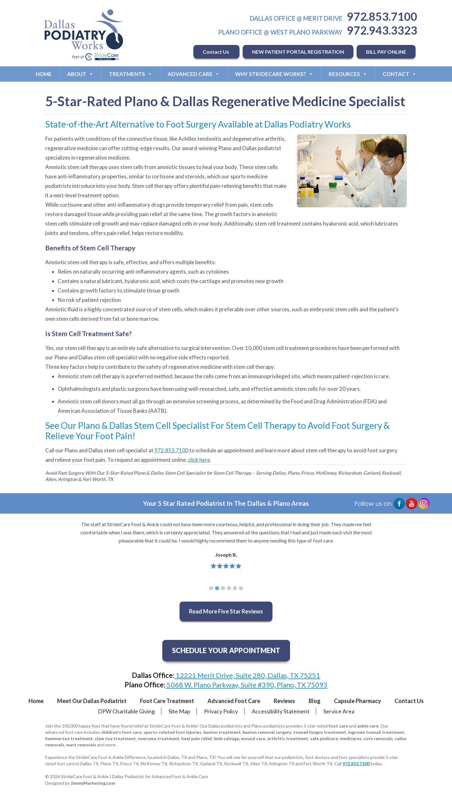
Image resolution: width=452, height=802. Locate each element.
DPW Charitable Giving (126, 711)
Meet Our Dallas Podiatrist (91, 700)
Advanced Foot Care (233, 700)
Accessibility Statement (280, 711)
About (80, 74)
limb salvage (226, 738)
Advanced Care (194, 74)
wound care (253, 738)
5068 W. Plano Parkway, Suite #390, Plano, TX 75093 (246, 684)
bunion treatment (222, 732)
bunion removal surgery (267, 732)
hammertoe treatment (69, 738)
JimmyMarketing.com (93, 783)
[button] (211, 588)
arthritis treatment (287, 738)
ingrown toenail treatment (376, 732)
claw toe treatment (115, 738)
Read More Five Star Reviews (226, 611)
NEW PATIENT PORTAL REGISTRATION (298, 52)
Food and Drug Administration (326, 401)
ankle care (368, 725)
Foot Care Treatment (167, 700)
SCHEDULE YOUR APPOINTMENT (226, 650)
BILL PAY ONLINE (386, 52)
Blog (314, 700)
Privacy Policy (221, 711)
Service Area (338, 711)
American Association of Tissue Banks (103, 410)
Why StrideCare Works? (274, 74)
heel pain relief (196, 738)
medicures (351, 738)
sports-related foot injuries (172, 732)
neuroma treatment (159, 738)
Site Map (179, 711)
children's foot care (121, 732)
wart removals (81, 744)
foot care (338, 725)
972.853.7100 (382, 16)
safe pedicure (324, 738)
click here (199, 459)
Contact (400, 74)
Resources (348, 74)
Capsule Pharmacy (357, 700)
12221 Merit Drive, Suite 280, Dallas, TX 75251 (247, 675)
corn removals (378, 738)
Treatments (130, 74)
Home (44, 74)
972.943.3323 (382, 30)
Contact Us (216, 52)
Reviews (284, 700)
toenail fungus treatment (319, 732)
